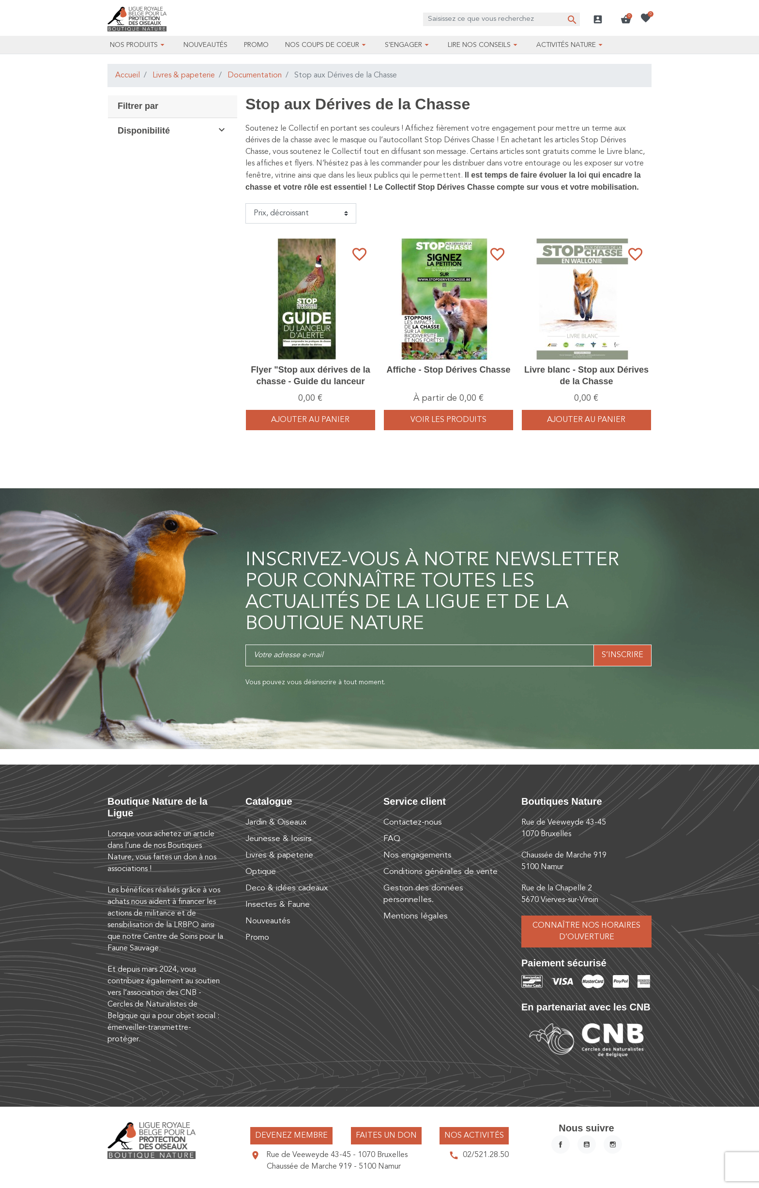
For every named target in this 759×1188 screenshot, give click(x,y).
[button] (626, 19)
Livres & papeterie (183, 75)
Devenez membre (291, 1136)
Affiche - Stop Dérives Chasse (448, 370)
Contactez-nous (412, 822)
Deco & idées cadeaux (286, 888)
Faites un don (386, 1136)
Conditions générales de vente (440, 872)
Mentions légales (415, 916)
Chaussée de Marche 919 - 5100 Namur (334, 1167)
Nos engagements (417, 855)
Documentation (255, 75)
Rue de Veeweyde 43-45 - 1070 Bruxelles (337, 1155)
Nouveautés (267, 921)
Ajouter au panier (310, 420)
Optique (260, 872)
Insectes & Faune (277, 905)
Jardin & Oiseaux (275, 822)
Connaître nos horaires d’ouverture (586, 931)
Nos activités (474, 1136)
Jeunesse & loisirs (278, 839)
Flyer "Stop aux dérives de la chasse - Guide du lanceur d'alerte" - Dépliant (310, 381)
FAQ (391, 839)
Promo (257, 937)
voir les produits (448, 420)
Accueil (127, 75)
